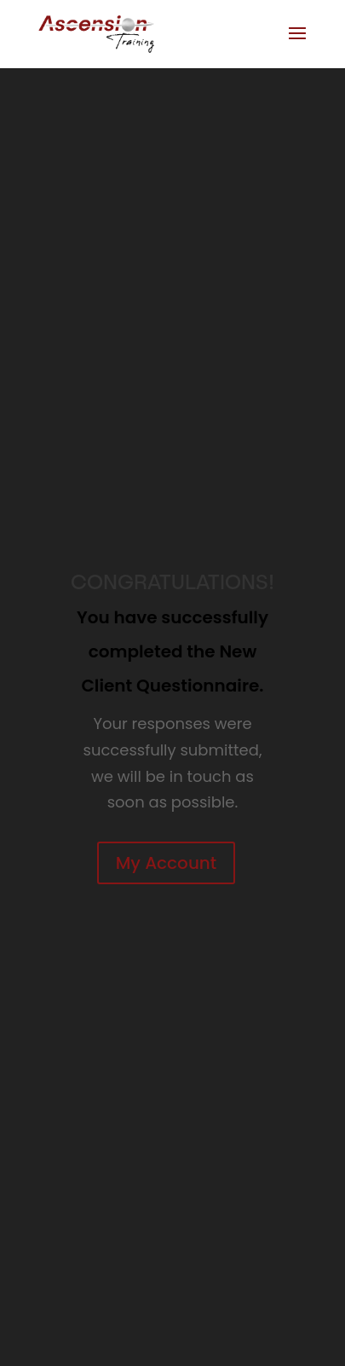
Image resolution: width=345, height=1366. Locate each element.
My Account (166, 863)
